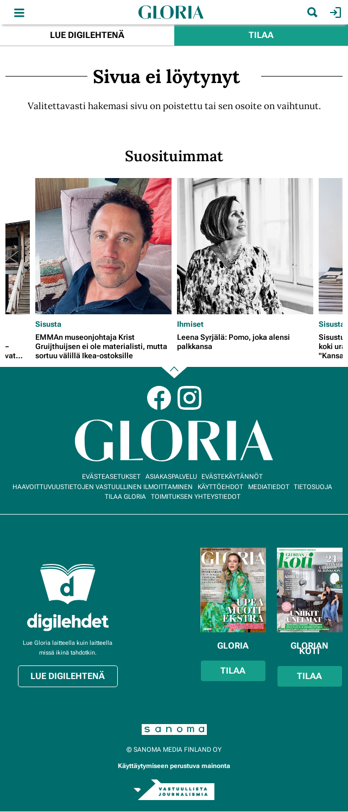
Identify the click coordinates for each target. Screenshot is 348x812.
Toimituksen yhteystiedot (196, 496)
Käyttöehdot (220, 487)
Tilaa (261, 35)
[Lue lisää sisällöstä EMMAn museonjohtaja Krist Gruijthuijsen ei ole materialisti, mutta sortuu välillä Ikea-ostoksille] (103, 246)
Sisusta (48, 324)
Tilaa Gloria (125, 496)
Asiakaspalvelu (171, 476)
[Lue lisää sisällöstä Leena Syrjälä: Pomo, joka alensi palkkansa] (245, 246)
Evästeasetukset (111, 476)
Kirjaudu (334, 12)
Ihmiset (190, 324)
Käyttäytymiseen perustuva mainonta (174, 766)
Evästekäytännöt (232, 476)
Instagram (189, 398)
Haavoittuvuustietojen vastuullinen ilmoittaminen (102, 487)
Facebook (159, 398)
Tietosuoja (313, 487)
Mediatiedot (268, 487)
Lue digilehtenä (87, 35)
